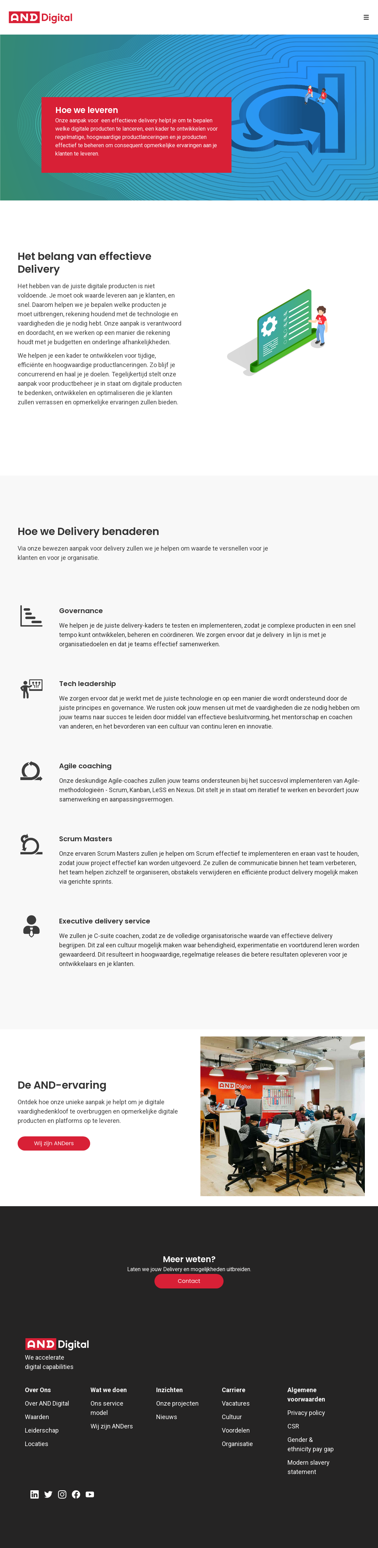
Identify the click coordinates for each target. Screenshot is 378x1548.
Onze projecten (177, 1403)
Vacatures (236, 1403)
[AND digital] (40, 17)
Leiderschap (42, 1430)
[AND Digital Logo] (57, 1344)
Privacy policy (306, 1412)
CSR (293, 1426)
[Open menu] (366, 17)
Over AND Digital (47, 1403)
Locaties (36, 1443)
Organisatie (237, 1443)
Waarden (37, 1416)
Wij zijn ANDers (112, 1426)
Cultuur (232, 1416)
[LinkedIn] (34, 1495)
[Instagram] (62, 1495)
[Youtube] (90, 1495)
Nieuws (166, 1416)
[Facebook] (76, 1495)
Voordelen (236, 1430)
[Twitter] (48, 1495)
